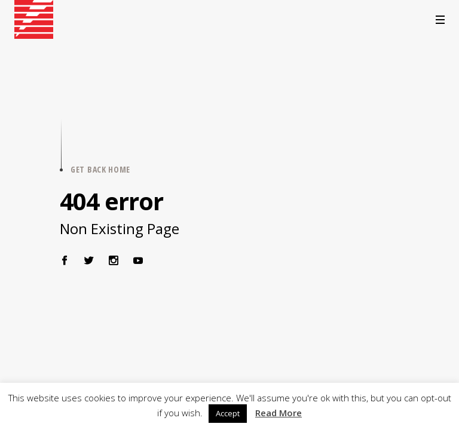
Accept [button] (228, 413)
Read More (278, 413)
